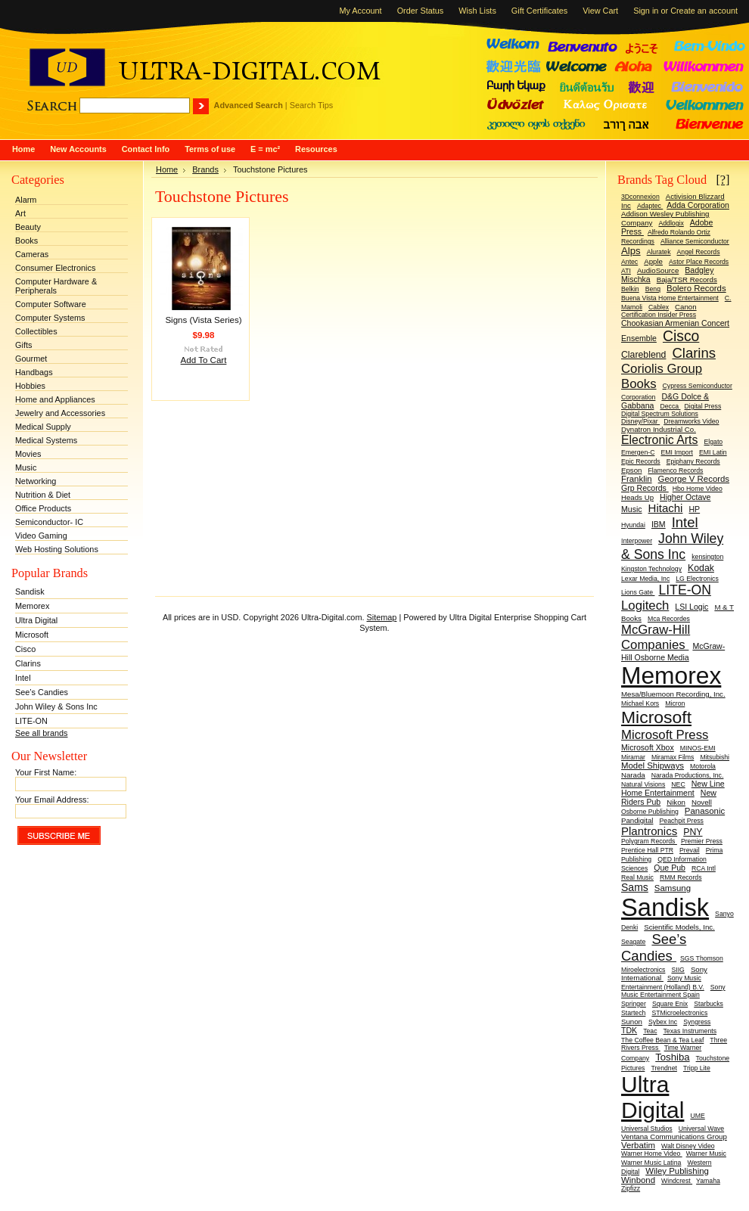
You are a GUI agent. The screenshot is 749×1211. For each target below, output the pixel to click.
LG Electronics (697, 578)
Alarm (25, 199)
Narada (633, 775)
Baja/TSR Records (687, 279)
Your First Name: (45, 772)
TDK (629, 1030)
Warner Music (706, 1153)
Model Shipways (652, 765)
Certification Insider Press (658, 314)
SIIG (677, 969)
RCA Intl (704, 868)
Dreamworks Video (691, 421)
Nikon (676, 802)
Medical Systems (46, 440)
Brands (205, 169)
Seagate (633, 942)
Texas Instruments (690, 1031)
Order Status (420, 10)
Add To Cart (204, 360)
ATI (626, 271)
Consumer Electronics (55, 267)
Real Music (637, 877)
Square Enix (670, 1004)
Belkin (630, 289)
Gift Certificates (539, 10)
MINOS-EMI (698, 748)
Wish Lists (477, 10)
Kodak (701, 568)
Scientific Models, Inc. (679, 927)
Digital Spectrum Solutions (659, 414)
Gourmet (31, 358)
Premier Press (702, 841)
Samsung (672, 888)
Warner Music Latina (651, 1162)
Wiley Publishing (677, 1170)
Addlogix (670, 223)
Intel (23, 677)
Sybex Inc (662, 1022)
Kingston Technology (651, 569)
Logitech (645, 605)
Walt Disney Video (688, 1146)
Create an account (704, 10)
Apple (653, 261)
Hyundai (633, 525)
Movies (28, 453)
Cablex (658, 307)
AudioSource (658, 270)
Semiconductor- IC (49, 521)
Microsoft (31, 634)
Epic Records (640, 461)
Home (167, 169)
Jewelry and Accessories (60, 413)
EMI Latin (713, 452)
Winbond (638, 1180)
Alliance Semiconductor (694, 241)
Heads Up (637, 497)
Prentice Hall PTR (647, 850)
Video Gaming (41, 535)
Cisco (25, 649)
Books (26, 240)
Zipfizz (630, 1188)
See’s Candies (41, 692)
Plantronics (649, 830)
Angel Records (698, 252)
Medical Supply (43, 426)
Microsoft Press (664, 735)
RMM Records (681, 877)
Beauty (28, 226)
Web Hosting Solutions (56, 549)
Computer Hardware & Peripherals (56, 286)
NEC (678, 784)
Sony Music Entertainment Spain (673, 990)
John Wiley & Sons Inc (56, 706)
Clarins (28, 663)
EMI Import (676, 452)
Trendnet (663, 1068)
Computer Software (50, 304)
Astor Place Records (699, 261)
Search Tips (311, 105)
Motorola (703, 766)
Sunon (631, 1021)
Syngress (696, 1022)
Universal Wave (702, 1128)
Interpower (636, 541)
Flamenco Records (675, 470)
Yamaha (708, 1181)
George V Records (693, 478)
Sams (634, 887)
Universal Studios (647, 1128)
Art (20, 213)
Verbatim (638, 1145)
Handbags (34, 372)
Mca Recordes (669, 619)
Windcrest (676, 1181)
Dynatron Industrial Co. (658, 429)
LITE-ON (31, 720)
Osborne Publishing (650, 811)
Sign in (645, 10)
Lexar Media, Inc (645, 578)
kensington (707, 556)
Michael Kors (640, 703)
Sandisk (30, 591)
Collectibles (36, 331)
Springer (633, 1004)
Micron (675, 703)
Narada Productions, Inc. (687, 775)
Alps (631, 250)
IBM (658, 524)
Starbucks (708, 1004)
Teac (650, 1031)
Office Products (43, 508)
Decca (670, 406)
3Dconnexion (640, 196)
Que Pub (669, 867)
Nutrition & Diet (42, 494)
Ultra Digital (36, 620)
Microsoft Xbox (647, 747)
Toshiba (672, 1057)
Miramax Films (672, 757)
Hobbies (30, 385)
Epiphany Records (693, 461)
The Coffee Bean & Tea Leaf (662, 1040)
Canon (686, 307)
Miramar (633, 757)
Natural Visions (643, 784)
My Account (360, 10)
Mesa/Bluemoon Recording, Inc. (673, 694)
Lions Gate (637, 592)
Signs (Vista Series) (203, 319)
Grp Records (645, 487)
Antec (629, 261)
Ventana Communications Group (674, 1136)
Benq (652, 289)
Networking (35, 481)
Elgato (713, 442)
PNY (692, 832)
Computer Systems (50, 317)
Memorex (32, 605)
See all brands (41, 732)
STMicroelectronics (679, 1013)
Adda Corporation (698, 205)
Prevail (689, 850)
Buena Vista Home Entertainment (670, 298)
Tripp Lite (696, 1068)
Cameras (31, 254)
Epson (631, 470)
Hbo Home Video (698, 488)
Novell (702, 802)
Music (25, 467)
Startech (633, 1013)
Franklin (636, 478)
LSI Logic (691, 606)
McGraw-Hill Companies (655, 637)
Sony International (664, 973)
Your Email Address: (52, 799)
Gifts (23, 344)
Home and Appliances (55, 399)
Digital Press (702, 406)
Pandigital (637, 820)
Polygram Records (649, 841)
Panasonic (705, 810)
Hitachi (665, 507)
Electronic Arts (659, 439)
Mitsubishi (714, 757)
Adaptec (650, 206)
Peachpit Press (682, 820)
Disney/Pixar (640, 421)
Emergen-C (637, 452)
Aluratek (659, 252)
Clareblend (643, 354)
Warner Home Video (651, 1153)
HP (694, 509)
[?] (722, 179)
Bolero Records (696, 288)
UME (697, 1115)
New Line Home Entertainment (673, 788)
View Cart (600, 10)
